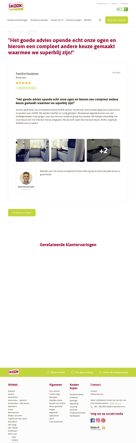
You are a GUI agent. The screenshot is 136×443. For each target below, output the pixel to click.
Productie (74, 347)
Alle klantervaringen (21, 211)
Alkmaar (11, 340)
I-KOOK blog (54, 343)
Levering (73, 356)
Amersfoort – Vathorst (17, 350)
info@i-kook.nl (115, 353)
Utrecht (15, 414)
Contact (114, 5)
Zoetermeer (17, 426)
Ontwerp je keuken (39, 19)
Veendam (16, 417)
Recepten (53, 347)
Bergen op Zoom (15, 365)
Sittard (15, 408)
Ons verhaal (54, 340)
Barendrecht (13, 362)
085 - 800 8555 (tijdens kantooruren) (109, 356)
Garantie (73, 359)
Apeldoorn (12, 356)
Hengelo (15, 392)
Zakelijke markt (55, 350)
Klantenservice (102, 5)
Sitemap (89, 438)
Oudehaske (17, 405)
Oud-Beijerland (18, 402)
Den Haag (12, 374)
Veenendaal (17, 420)
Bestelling (74, 353)
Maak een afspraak (117, 19)
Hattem (15, 389)
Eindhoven (12, 380)
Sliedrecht (16, 411)
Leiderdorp (16, 399)
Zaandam (16, 423)
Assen (10, 359)
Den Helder (13, 377)
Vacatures (124, 5)
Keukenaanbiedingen (17, 19)
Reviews (19, 31)
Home (10, 31)
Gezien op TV (57, 19)
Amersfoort (13, 347)
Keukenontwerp (76, 344)
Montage (73, 350)
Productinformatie (77, 362)
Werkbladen (75, 365)
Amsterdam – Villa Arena (18, 353)
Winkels (87, 19)
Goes (14, 386)
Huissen (15, 395)
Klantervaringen (73, 19)
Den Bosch (12, 371)
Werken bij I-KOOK (57, 353)
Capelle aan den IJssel (27, 87)
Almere (11, 343)
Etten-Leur (12, 383)
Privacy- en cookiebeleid (74, 438)
